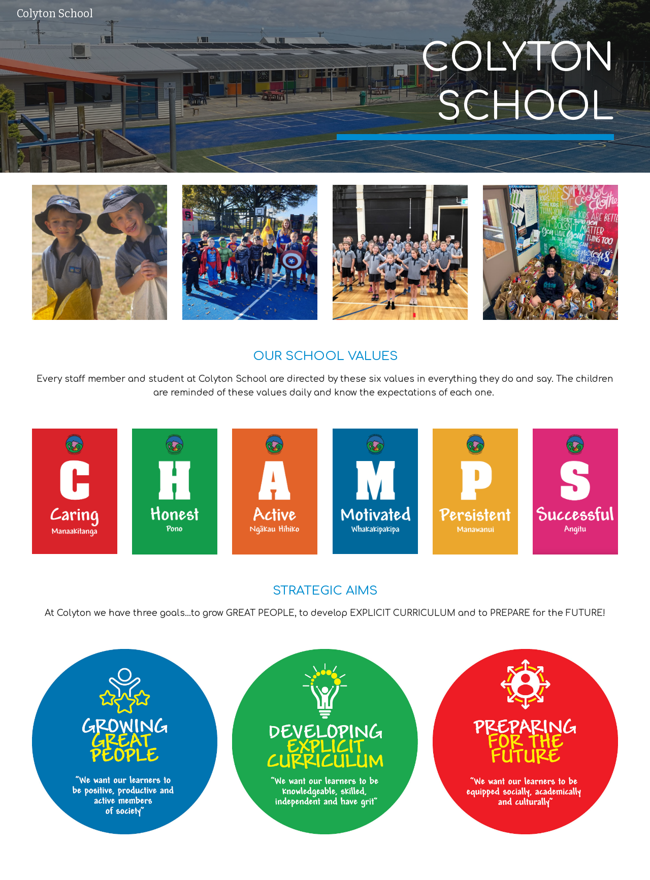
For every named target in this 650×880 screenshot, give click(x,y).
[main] (475, 86)
